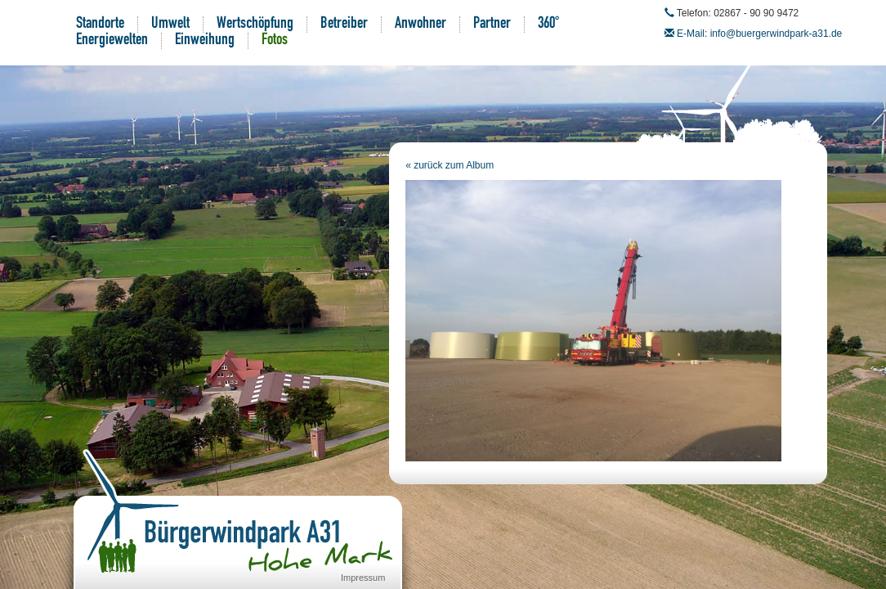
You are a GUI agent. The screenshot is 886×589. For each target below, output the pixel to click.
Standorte (100, 24)
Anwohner (420, 24)
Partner (492, 24)
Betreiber (344, 24)
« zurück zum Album (449, 165)
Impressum (363, 577)
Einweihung (205, 41)
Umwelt (170, 24)
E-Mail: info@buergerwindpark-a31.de (759, 33)
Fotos (275, 41)
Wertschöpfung (255, 24)
